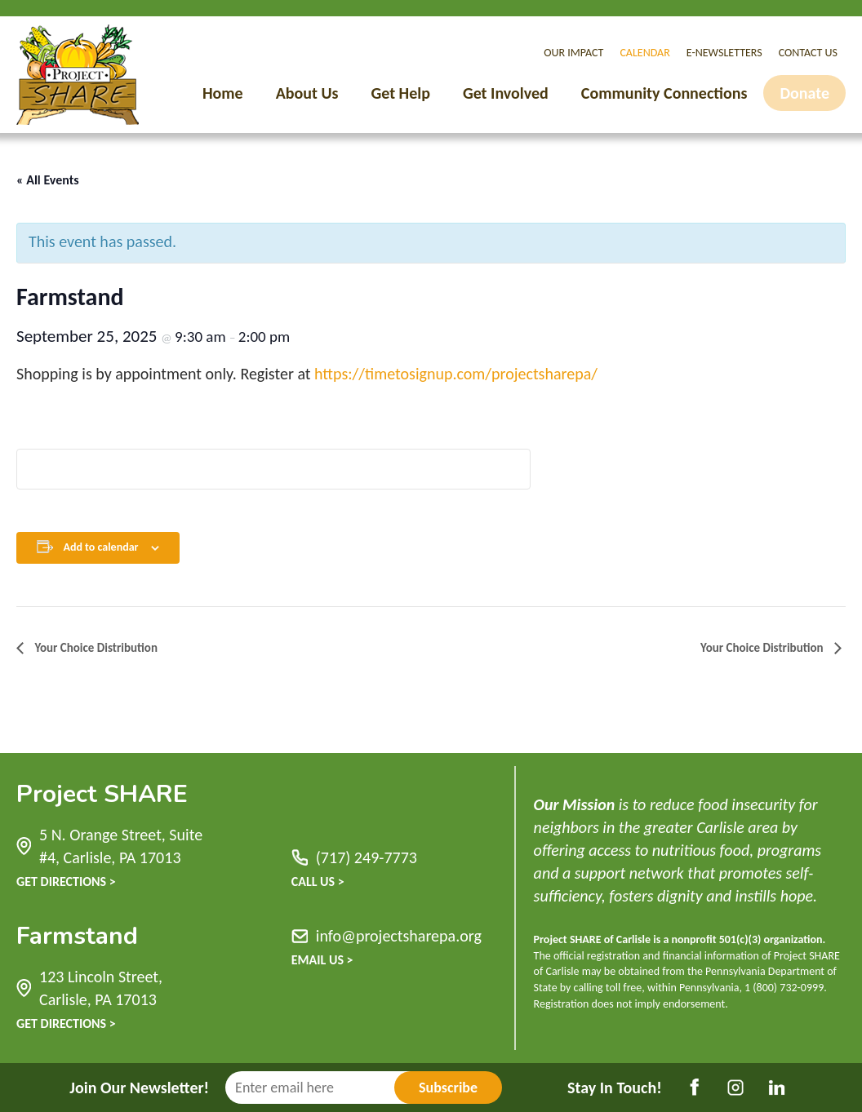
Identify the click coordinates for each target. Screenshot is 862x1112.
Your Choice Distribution (95, 647)
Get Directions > (66, 881)
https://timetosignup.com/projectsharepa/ (456, 373)
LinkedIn (776, 1087)
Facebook (694, 1087)
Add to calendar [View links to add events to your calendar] (100, 547)
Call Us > (317, 881)
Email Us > (322, 960)
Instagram (735, 1087)
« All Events (47, 180)
